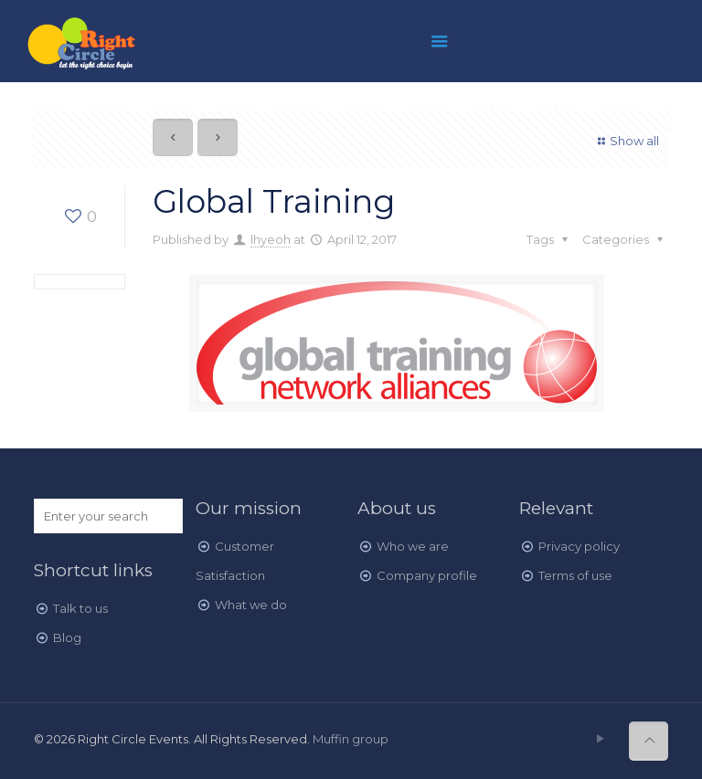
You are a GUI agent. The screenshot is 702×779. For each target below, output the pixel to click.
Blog (67, 637)
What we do (251, 604)
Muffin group (350, 739)
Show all (626, 140)
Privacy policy (579, 546)
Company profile (427, 575)
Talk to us (80, 608)
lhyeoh (270, 239)
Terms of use (575, 575)
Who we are (413, 546)
